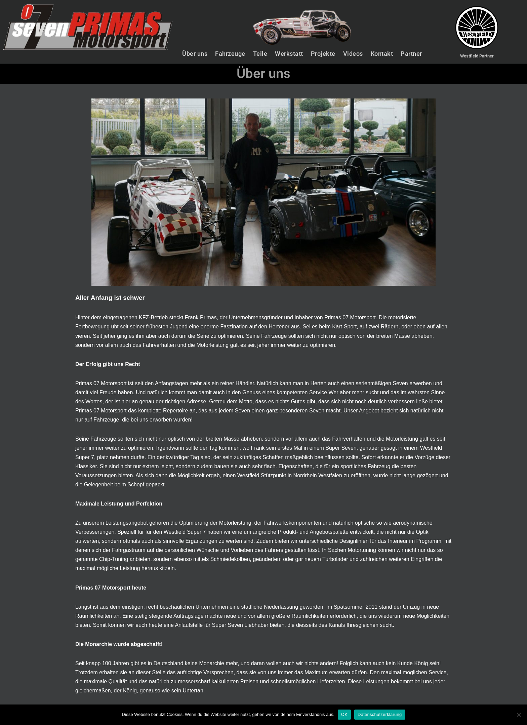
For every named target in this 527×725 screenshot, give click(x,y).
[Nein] (518, 714)
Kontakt (382, 53)
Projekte (323, 53)
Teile (260, 53)
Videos (353, 53)
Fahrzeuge (230, 53)
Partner (411, 53)
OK (344, 714)
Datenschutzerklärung (380, 714)
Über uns (194, 53)
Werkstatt (289, 53)
